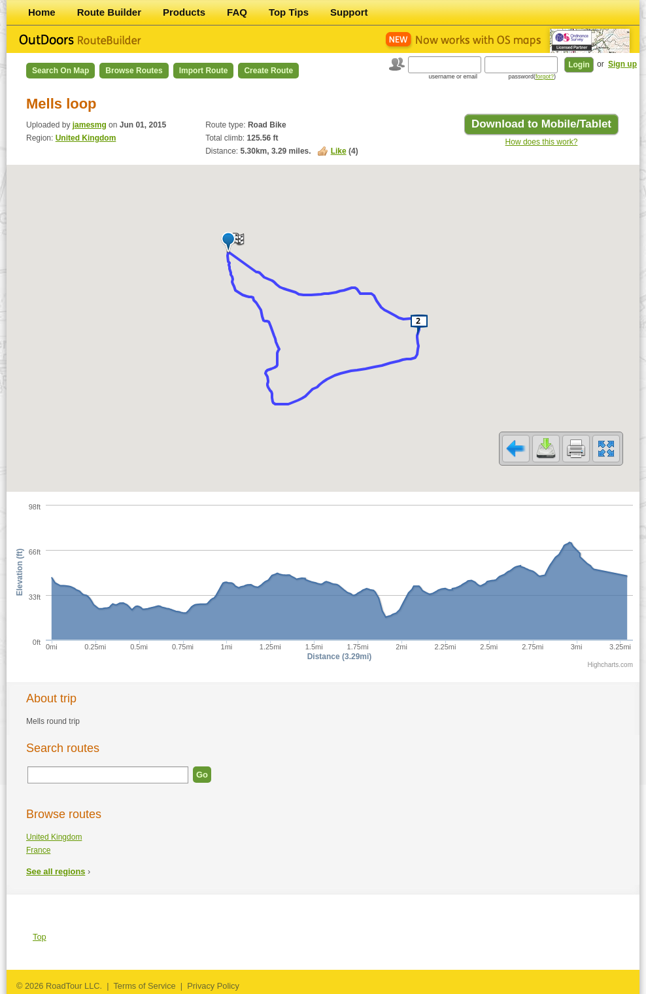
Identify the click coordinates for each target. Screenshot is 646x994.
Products (184, 12)
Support (349, 12)
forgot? (545, 76)
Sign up (622, 64)
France (38, 850)
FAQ (237, 12)
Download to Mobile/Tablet (541, 124)
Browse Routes (133, 70)
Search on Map (60, 70)
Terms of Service (144, 986)
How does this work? (541, 141)
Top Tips (289, 12)
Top (39, 937)
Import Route (203, 70)
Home (42, 12)
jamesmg (90, 124)
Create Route (268, 70)
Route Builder (109, 12)
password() (532, 76)
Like (339, 151)
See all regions (55, 871)
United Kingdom (86, 138)
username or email (452, 76)
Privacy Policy (213, 986)
